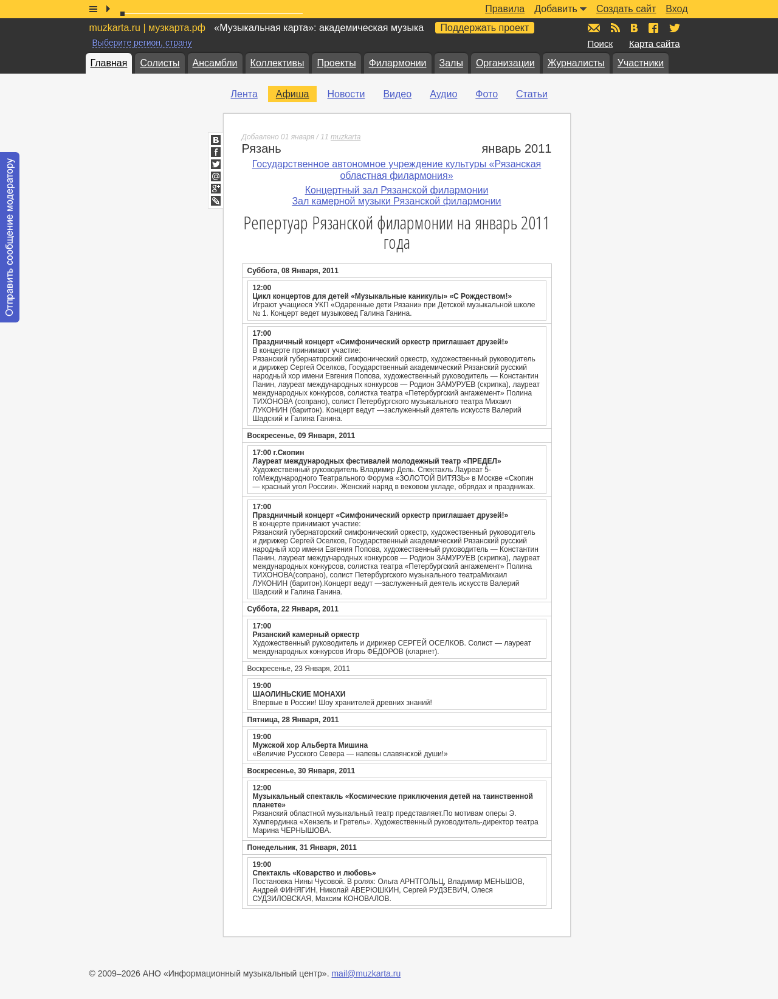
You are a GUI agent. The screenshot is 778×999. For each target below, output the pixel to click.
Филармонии (398, 63)
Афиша (292, 94)
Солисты (159, 63)
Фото (486, 94)
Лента (244, 94)
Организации (505, 63)
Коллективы (277, 63)
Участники (641, 63)
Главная (109, 63)
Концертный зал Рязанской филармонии (397, 190)
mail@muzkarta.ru (366, 973)
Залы (451, 63)
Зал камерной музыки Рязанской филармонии (396, 201)
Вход (676, 9)
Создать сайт (626, 9)
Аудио (443, 94)
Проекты (336, 63)
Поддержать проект (485, 28)
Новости (346, 94)
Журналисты (576, 63)
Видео (397, 94)
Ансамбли (215, 63)
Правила (505, 9)
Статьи (532, 94)
